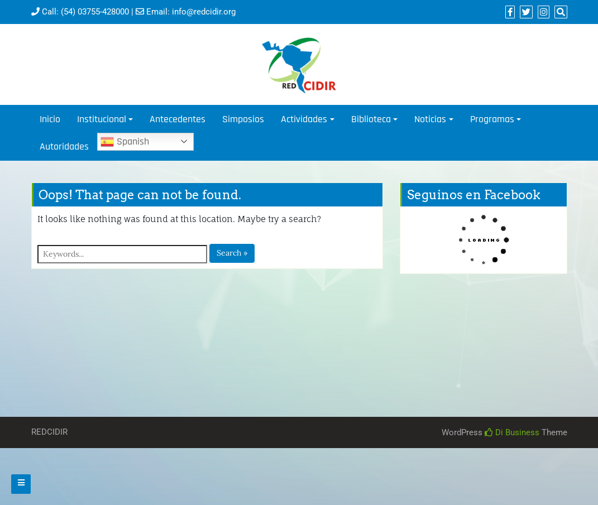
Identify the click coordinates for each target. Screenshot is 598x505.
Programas (492, 119)
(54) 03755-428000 (95, 12)
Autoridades (64, 146)
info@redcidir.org (204, 12)
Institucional (101, 119)
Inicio (50, 119)
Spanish (125, 141)
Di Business (512, 432)
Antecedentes (177, 119)
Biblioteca (371, 119)
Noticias (430, 119)
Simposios (243, 119)
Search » (232, 253)
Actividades (304, 119)
